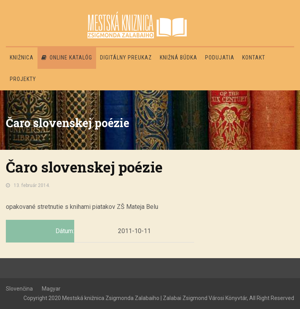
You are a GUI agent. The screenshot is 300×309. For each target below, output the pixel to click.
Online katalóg (66, 57)
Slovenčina (19, 289)
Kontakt (253, 57)
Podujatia (219, 57)
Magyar (51, 289)
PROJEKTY (23, 79)
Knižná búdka (178, 57)
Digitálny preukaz (126, 57)
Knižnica (22, 57)
